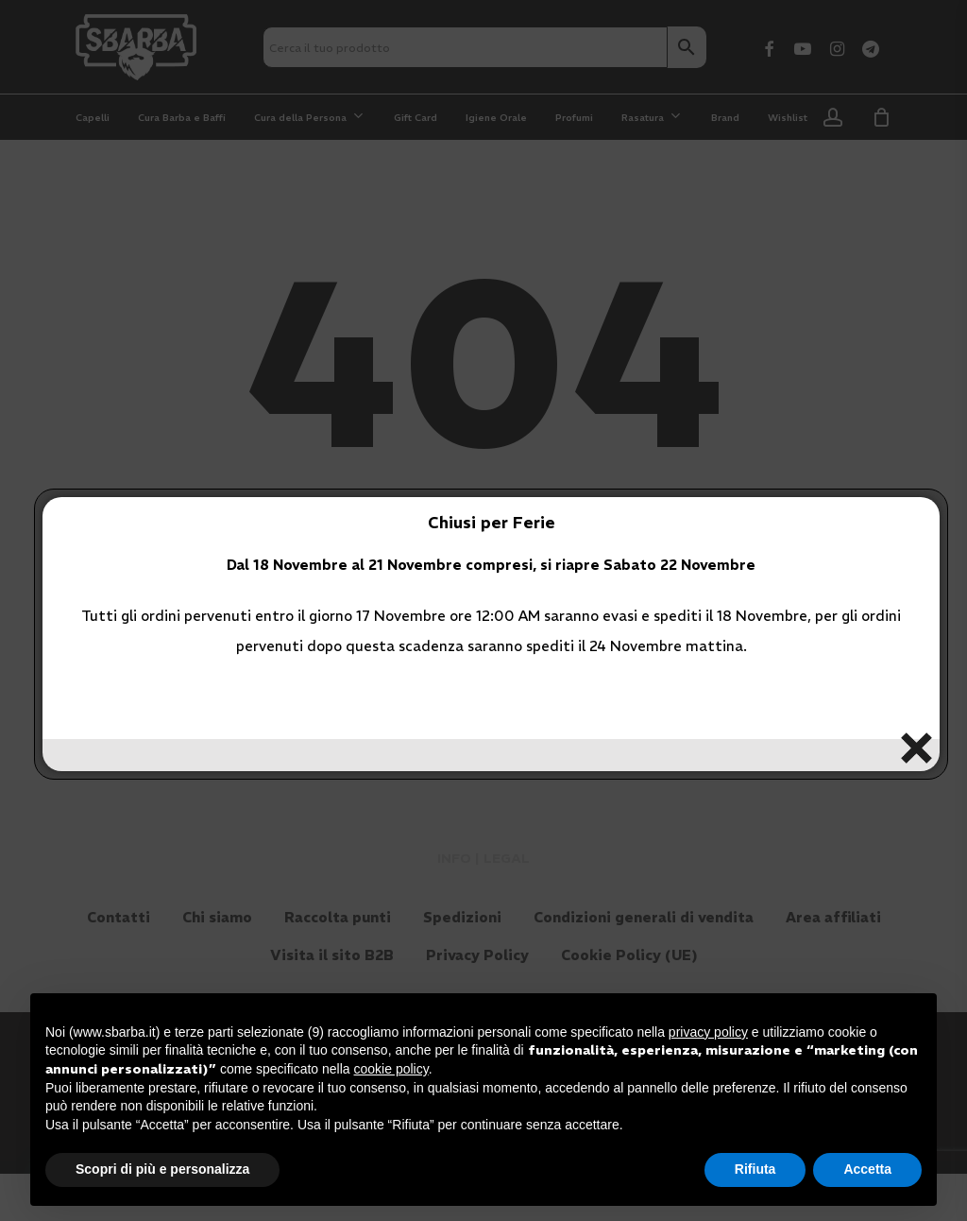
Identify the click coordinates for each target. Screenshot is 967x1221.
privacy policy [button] (708, 1032)
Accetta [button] (867, 1169)
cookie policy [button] (391, 1068)
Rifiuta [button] (755, 1169)
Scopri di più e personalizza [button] (162, 1169)
